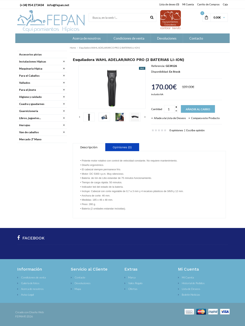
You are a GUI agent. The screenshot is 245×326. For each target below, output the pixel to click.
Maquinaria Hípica (30, 68)
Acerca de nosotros (32, 288)
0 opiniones (176, 130)
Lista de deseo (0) (169, 4)
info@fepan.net (58, 5)
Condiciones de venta (33, 277)
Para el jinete (27, 89)
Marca (132, 277)
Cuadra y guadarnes (31, 103)
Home (73, 47)
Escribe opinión (195, 130)
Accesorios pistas (30, 54)
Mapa (78, 288)
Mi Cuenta (188, 4)
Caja (225, 4)
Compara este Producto (205, 118)
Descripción (88, 147)
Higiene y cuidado (30, 96)
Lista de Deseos (191, 288)
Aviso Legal (27, 294)
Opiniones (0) (122, 147)
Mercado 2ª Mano (30, 139)
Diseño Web (36, 312)
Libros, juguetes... (30, 118)
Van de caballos (29, 132)
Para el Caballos (29, 75)
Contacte (80, 277)
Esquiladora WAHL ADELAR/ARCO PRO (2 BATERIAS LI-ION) (109, 47)
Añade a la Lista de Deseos (170, 118)
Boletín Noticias (191, 294)
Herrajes (24, 125)
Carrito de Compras (208, 4)
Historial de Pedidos (193, 283)
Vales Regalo (135, 283)
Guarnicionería (28, 111)
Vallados (24, 82)
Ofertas (132, 288)
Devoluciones (83, 283)
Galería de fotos (30, 283)
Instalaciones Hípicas (32, 61)
